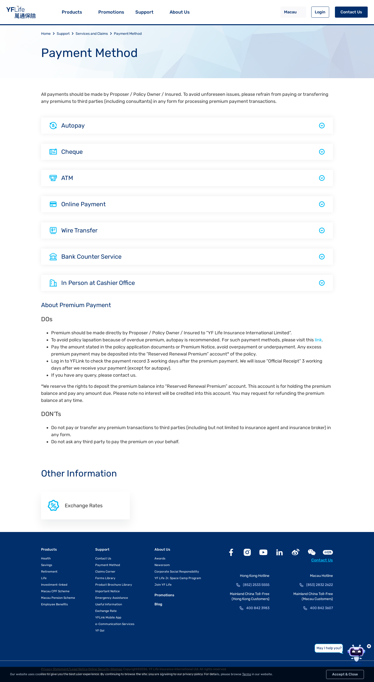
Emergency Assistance (111, 598)
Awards (159, 558)
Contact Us (351, 12)
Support (144, 12)
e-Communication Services (114, 624)
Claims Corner (105, 571)
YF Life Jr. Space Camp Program (177, 578)
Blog (158, 604)
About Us (180, 12)
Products (72, 12)
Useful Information (108, 604)
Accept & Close (345, 674)
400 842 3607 (321, 608)
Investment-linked (54, 584)
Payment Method (128, 34)
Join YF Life (163, 584)
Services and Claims (95, 34)
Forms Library (105, 578)
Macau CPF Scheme (55, 591)
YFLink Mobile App (108, 617)
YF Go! (99, 630)
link (318, 340)
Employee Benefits (54, 604)
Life (44, 578)
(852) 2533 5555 (256, 585)
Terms (246, 674)
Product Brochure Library (113, 584)
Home (49, 34)
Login (320, 12)
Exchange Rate (106, 611)
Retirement (49, 571)
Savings (46, 565)
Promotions (111, 12)
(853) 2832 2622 (319, 585)
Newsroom (162, 565)
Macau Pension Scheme (58, 598)
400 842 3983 (257, 608)
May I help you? (329, 648)
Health (46, 558)
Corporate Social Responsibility (176, 571)
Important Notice (107, 591)
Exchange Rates (75, 505)
